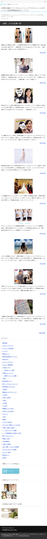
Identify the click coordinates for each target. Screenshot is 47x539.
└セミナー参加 (7, 452)
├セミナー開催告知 (8, 364)
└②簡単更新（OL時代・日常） (12, 433)
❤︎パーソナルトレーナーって (10, 384)
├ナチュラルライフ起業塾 (9, 449)
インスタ (5, 351)
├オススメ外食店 (7, 422)
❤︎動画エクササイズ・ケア (10, 392)
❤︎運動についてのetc (8, 408)
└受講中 (5, 389)
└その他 (5, 406)
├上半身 (5, 395)
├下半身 (5, 403)
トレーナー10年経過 (8, 348)
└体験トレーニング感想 (9, 375)
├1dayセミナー (7, 367)
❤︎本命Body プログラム (9, 386)
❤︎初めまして (6, 354)
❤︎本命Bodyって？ (7, 381)
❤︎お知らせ (5, 359)
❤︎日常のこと (6, 455)
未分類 (4, 457)
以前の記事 (42, 333)
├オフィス (5, 414)
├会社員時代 (6, 441)
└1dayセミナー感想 (8, 370)
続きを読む (43, 52)
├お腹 (4, 400)
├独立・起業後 (7, 444)
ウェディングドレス (8, 345)
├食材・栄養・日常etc (9, 427)
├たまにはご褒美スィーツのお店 (11, 425)
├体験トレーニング (8, 373)
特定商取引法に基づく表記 (9, 530)
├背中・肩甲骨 (7, 397)
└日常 (4, 416)
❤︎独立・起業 (6, 438)
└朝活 (4, 378)
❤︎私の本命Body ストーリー (10, 356)
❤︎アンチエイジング (8, 436)
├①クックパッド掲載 (9, 430)
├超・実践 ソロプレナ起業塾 (11, 447)
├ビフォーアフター (8, 362)
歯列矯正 (5, 343)
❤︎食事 (4, 419)
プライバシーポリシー (8, 527)
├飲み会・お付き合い (8, 411)
